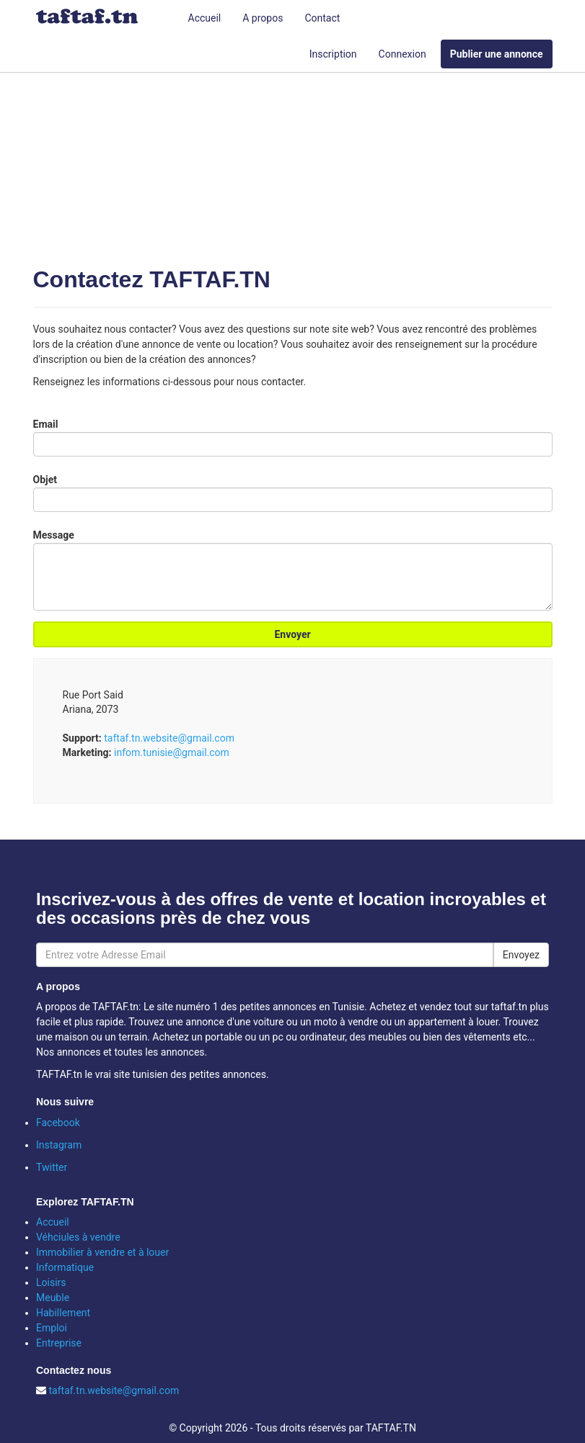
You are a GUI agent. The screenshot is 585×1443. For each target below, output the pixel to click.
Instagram (59, 1145)
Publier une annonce (496, 54)
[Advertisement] (292, 151)
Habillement (63, 1312)
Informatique (65, 1267)
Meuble (52, 1297)
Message (53, 535)
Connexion (402, 54)
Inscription (333, 54)
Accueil (204, 18)
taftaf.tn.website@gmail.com (169, 738)
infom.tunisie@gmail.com (171, 752)
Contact (322, 18)
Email (45, 424)
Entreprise (59, 1343)
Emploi (51, 1328)
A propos (262, 18)
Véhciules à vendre (78, 1237)
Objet (45, 479)
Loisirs (51, 1282)
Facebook (58, 1122)
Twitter (51, 1167)
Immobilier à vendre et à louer (102, 1252)
